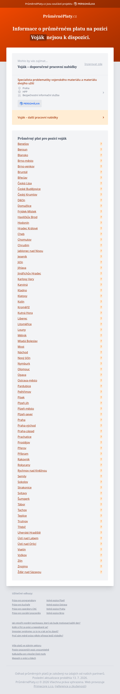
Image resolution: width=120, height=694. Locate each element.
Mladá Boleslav (28, 341)
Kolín (21, 302)
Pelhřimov (24, 392)
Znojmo (23, 566)
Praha (21, 420)
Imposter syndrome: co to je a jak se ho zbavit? (35, 631)
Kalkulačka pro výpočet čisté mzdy (29, 653)
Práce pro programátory (24, 600)
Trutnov (23, 521)
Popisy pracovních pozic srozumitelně (30, 649)
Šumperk (24, 499)
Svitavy (22, 493)
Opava (22, 375)
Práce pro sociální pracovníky (26, 613)
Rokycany (24, 465)
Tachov (22, 510)
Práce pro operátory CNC (24, 608)
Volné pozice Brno (55, 613)
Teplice (22, 516)
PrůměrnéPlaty (60, 16)
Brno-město (25, 161)
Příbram (23, 454)
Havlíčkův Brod (27, 217)
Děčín (21, 200)
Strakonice (25, 487)
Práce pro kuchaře (21, 604)
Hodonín (23, 223)
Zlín (20, 561)
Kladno (22, 290)
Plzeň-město (26, 409)
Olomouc (24, 369)
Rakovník (24, 459)
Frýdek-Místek (27, 211)
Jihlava (22, 268)
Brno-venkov (26, 166)
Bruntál (23, 172)
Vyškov (22, 555)
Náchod (23, 352)
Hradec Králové (28, 228)
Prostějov (24, 442)
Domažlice (24, 206)
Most (21, 347)
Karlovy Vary (26, 279)
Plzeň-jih (23, 403)
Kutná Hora (25, 313)
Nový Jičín (24, 358)
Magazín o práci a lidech (24, 658)
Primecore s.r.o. (44, 686)
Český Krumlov (27, 194)
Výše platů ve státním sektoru (26, 645)
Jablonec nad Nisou (30, 251)
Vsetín (22, 549)
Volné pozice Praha (55, 608)
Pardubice (24, 386)
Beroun (22, 149)
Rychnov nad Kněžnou (32, 471)
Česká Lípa (25, 183)
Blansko (23, 155)
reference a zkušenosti (70, 686)
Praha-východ (27, 425)
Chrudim (23, 245)
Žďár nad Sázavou (29, 572)
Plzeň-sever (25, 414)
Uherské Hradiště (29, 532)
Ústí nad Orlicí (27, 544)
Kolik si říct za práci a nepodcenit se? (30, 627)
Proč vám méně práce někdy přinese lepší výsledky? (37, 635)
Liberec (22, 318)
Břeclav (22, 178)
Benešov (23, 144)
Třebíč (22, 527)
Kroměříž (24, 307)
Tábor (21, 504)
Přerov (22, 448)
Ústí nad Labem (28, 538)
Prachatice (24, 437)
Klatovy (22, 296)
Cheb (21, 234)
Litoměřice (25, 324)
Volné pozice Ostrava (56, 604)
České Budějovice (29, 189)
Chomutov (24, 240)
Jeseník (22, 256)
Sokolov (23, 482)
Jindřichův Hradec (29, 273)
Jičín (20, 262)
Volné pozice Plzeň (55, 600)
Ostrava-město (27, 380)
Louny (22, 330)
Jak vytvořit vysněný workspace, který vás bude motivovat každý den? (46, 622)
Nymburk (24, 363)
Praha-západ (26, 431)
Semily (22, 476)
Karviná (23, 285)
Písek (21, 397)
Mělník (22, 335)
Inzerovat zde (93, 64)
